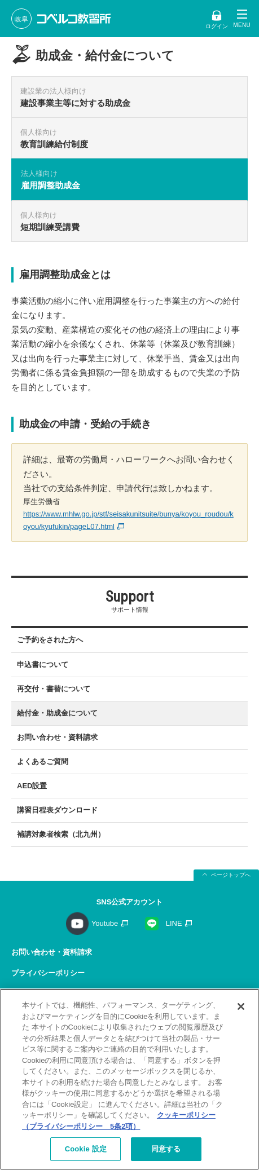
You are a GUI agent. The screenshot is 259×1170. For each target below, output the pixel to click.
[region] (129, 1079)
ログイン (216, 26)
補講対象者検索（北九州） (61, 834)
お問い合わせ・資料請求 (57, 737)
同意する (166, 1149)
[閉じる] (241, 1006)
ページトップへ (231, 875)
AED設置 (32, 786)
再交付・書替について (53, 689)
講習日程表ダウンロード (57, 810)
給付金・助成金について (57, 713)
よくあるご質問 (42, 761)
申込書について (42, 664)
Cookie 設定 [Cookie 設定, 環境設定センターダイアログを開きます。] (86, 1149)
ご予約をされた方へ (50, 639)
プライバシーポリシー (48, 973)
